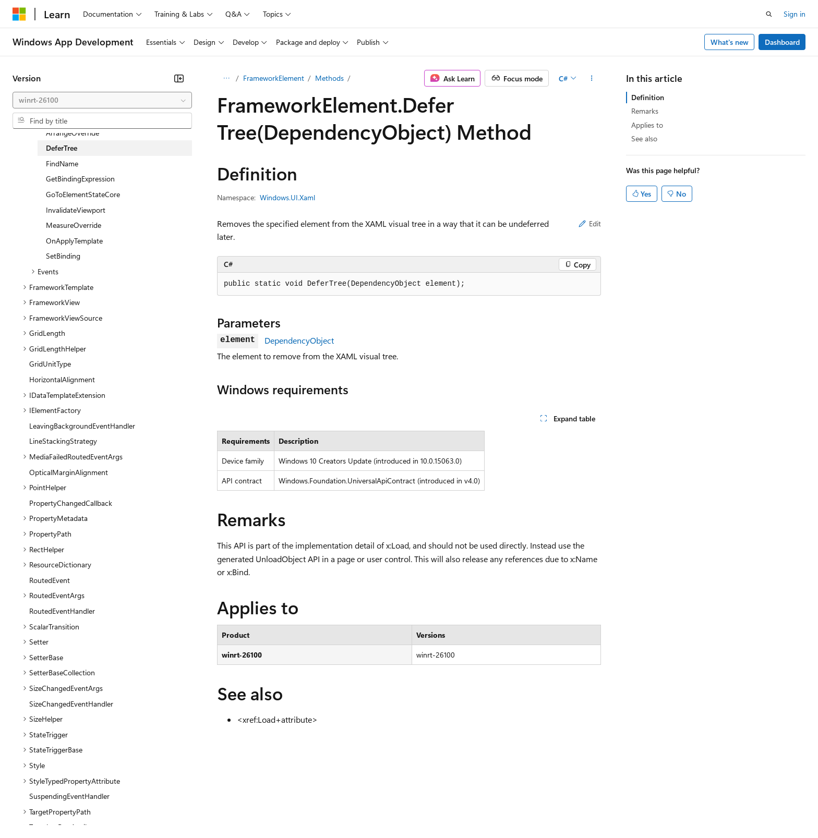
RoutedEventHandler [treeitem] (62, 611)
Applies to (647, 125)
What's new (730, 42)
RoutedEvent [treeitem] (49, 580)
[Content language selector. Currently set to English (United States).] (60, 781)
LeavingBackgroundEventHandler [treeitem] (82, 426)
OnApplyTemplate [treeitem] (74, 241)
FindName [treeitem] (62, 163)
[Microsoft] (19, 14)
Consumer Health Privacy (299, 806)
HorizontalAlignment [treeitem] (62, 379)
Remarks (644, 111)
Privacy (227, 806)
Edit (590, 223)
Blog (142, 806)
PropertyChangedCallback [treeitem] (70, 503)
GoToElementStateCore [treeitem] (83, 194)
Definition (647, 97)
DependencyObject (299, 340)
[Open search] (769, 14)
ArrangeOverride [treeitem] (72, 133)
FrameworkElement (273, 78)
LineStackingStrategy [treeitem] (63, 441)
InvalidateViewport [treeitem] (75, 210)
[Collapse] (179, 78)
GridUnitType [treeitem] (50, 364)
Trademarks (432, 806)
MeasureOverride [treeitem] (73, 225)
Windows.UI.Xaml (287, 197)
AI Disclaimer (33, 806)
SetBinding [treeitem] (63, 256)
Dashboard (782, 42)
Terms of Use (381, 806)
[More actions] (592, 78)
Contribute (187, 806)
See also (644, 138)
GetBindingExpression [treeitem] (80, 179)
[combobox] (102, 100)
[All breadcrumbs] (226, 78)
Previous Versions (95, 806)
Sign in (794, 14)
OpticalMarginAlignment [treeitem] (68, 472)
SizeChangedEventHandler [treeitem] (71, 704)
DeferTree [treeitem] (61, 148)
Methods (329, 78)
